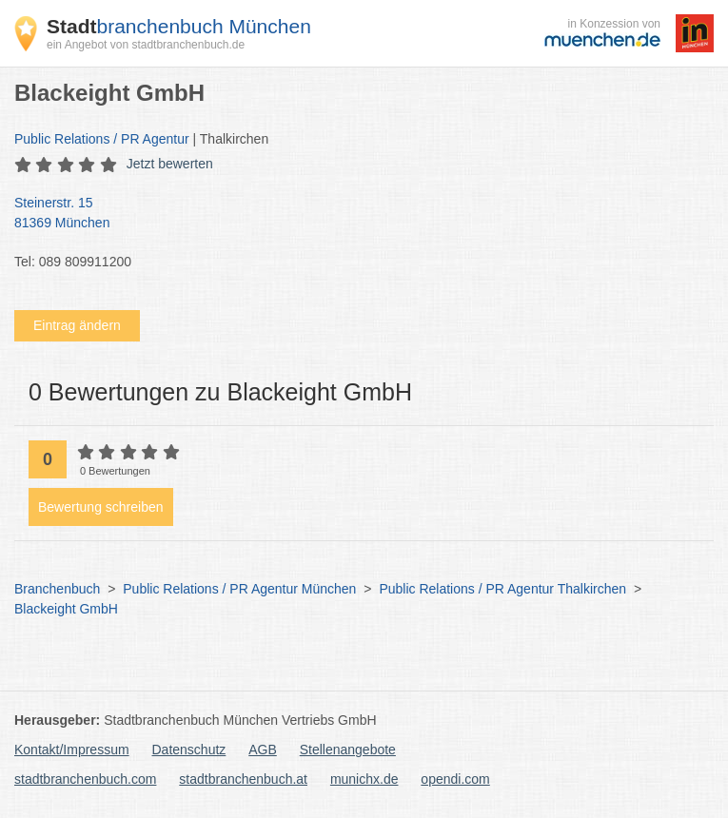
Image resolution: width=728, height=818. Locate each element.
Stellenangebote (348, 749)
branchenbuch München (179, 26)
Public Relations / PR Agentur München (239, 588)
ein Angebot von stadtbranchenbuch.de (146, 44)
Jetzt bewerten (170, 163)
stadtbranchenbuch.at (243, 779)
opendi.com (455, 779)
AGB (262, 749)
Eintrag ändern (77, 325)
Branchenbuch (57, 588)
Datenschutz (189, 749)
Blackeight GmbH (66, 608)
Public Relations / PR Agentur (101, 138)
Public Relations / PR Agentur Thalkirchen (502, 588)
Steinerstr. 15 (354, 214)
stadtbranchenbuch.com (85, 779)
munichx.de (364, 779)
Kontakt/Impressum (71, 749)
